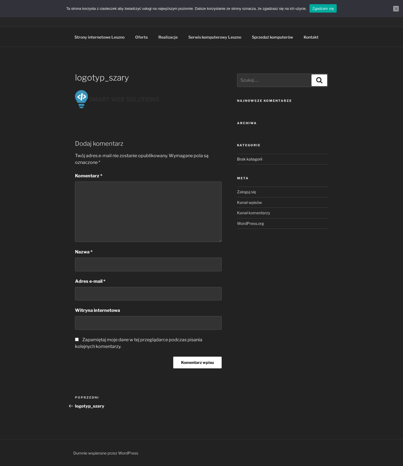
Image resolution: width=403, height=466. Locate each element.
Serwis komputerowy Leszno (214, 37)
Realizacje (168, 37)
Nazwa (84, 252)
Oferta (141, 37)
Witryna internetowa (97, 310)
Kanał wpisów (249, 202)
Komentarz (88, 175)
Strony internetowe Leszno (99, 37)
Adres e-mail (90, 281)
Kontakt (311, 37)
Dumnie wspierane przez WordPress (105, 453)
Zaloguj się (246, 191)
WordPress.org (250, 223)
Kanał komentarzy (253, 212)
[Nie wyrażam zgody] (396, 8)
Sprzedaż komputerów (272, 37)
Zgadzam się (323, 8)
